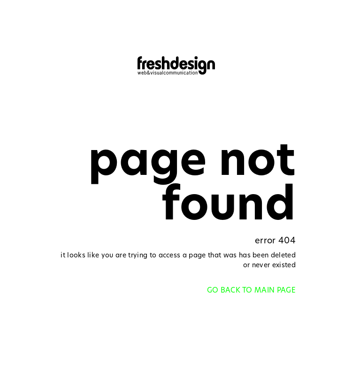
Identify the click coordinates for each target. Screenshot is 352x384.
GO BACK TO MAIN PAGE (251, 290)
